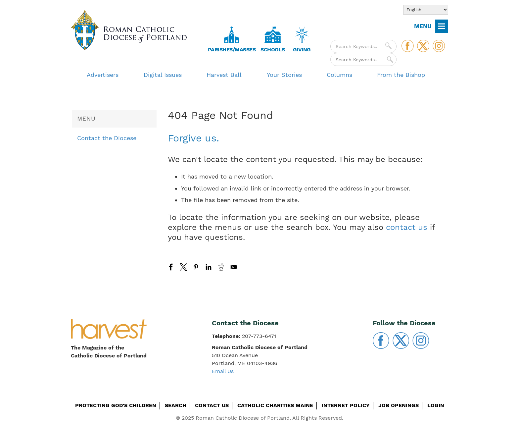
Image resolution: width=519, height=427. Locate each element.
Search (175, 405)
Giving (302, 49)
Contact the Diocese (106, 137)
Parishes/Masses (232, 49)
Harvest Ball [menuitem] (224, 74)
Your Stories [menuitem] (284, 74)
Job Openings (398, 405)
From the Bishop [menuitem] (401, 74)
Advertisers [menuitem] (102, 74)
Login (435, 405)
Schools (272, 49)
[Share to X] (183, 267)
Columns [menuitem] (339, 74)
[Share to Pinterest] (196, 267)
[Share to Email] (234, 267)
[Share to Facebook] (171, 267)
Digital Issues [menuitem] (163, 74)
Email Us (223, 371)
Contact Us (212, 405)
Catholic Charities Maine (275, 405)
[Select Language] (425, 10)
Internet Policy (346, 405)
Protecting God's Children (115, 405)
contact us (406, 227)
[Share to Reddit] (221, 267)
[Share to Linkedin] (208, 267)
